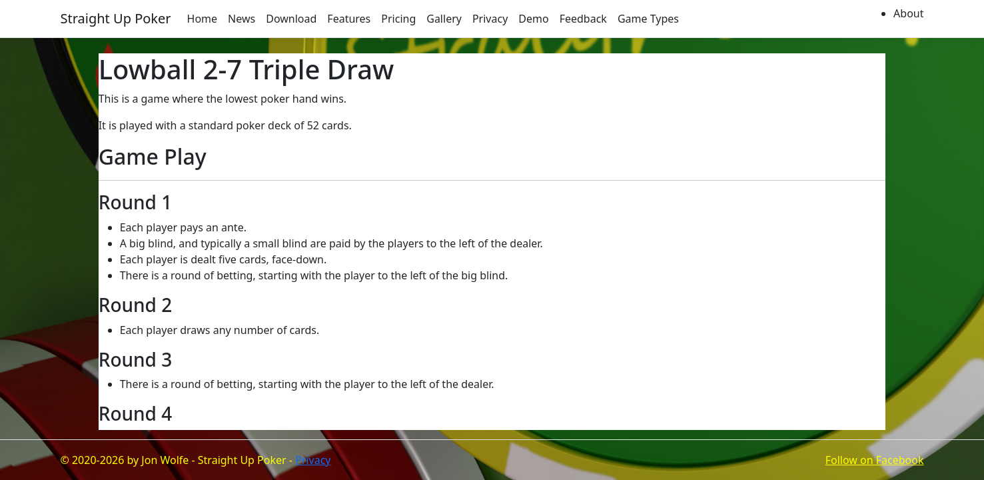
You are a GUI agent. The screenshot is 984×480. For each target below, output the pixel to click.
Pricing (398, 18)
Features (348, 18)
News (241, 18)
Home (202, 18)
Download (291, 18)
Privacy (490, 18)
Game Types (648, 18)
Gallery (444, 18)
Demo (533, 18)
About (908, 13)
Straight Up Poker (116, 18)
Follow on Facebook (874, 460)
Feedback (583, 18)
